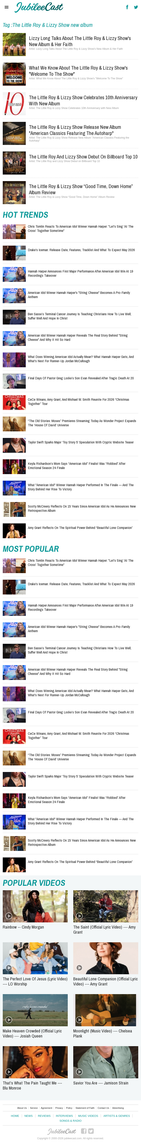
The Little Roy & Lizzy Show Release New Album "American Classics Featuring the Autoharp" (75, 130)
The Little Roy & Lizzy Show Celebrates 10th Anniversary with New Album (83, 100)
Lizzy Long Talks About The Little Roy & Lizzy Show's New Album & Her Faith (80, 41)
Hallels (39, 7)
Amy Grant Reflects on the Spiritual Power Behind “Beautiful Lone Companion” (80, 527)
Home (15, 1115)
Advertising (118, 1108)
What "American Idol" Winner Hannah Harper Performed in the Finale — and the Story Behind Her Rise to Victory (81, 486)
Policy (69, 1108)
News (28, 1115)
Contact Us (103, 1108)
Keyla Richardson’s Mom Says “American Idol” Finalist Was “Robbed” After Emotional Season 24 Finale (76, 465)
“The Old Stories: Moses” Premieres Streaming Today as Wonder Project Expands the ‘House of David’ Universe (82, 422)
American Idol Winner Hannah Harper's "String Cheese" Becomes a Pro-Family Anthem (79, 294)
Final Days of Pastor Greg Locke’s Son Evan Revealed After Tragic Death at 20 (81, 378)
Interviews (64, 1115)
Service (34, 1108)
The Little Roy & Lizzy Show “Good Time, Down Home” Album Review (81, 189)
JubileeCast (61, 1131)
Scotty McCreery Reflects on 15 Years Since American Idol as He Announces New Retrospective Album (82, 508)
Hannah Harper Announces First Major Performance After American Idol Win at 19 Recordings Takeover (80, 273)
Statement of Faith (85, 1108)
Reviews (44, 1115)
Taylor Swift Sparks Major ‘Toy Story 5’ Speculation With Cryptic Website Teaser (81, 442)
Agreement (46, 1108)
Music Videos (88, 1115)
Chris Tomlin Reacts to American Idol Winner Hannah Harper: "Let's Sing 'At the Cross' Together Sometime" (80, 228)
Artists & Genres (116, 1115)
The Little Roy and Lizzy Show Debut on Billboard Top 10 (83, 156)
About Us (22, 1108)
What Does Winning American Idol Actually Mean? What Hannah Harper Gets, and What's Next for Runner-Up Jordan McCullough (81, 358)
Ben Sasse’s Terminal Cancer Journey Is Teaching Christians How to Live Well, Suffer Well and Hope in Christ (79, 316)
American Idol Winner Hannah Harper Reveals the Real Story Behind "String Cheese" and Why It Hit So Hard (78, 337)
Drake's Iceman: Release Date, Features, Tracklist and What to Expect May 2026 (81, 249)
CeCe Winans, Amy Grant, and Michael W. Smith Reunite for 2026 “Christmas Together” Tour (78, 401)
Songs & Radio (70, 1120)
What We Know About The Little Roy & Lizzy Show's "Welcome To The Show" (78, 70)
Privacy (59, 1108)
